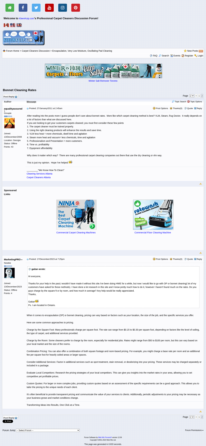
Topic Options (194, 102)
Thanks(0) (176, 108)
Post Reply (10, 96)
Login (200, 55)
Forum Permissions (194, 430)
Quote (190, 108)
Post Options (160, 108)
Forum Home (12, 51)
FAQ (155, 55)
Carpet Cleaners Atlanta (39, 177)
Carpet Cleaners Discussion (36, 51)
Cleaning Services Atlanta (39, 173)
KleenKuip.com (26, 18)
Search (164, 55)
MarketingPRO (13, 259)
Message (31, 101)
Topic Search (179, 102)
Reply (199, 108)
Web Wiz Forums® (105, 437)
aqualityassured (13, 109)
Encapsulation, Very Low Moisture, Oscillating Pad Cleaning (82, 51)
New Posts (192, 51)
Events (175, 55)
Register (189, 55)
